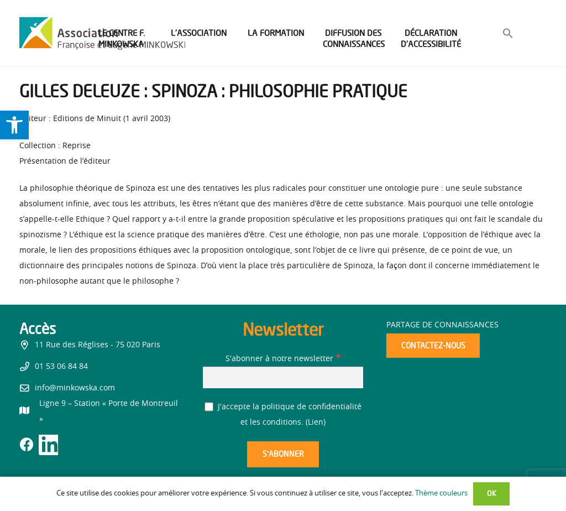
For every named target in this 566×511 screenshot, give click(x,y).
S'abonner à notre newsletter (283, 359)
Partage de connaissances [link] (442, 325)
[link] (14, 125)
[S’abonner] (283, 454)
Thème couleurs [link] (441, 493)
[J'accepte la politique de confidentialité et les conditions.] (209, 406)
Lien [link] (315, 422)
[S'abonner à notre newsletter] (283, 377)
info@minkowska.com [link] (75, 388)
